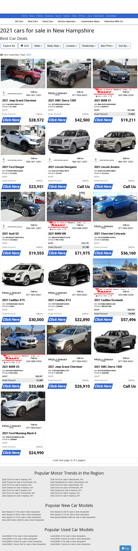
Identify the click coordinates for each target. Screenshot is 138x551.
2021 (25, 45)
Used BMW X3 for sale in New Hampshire (68, 536)
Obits (74, 16)
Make (38, 45)
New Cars (33, 21)
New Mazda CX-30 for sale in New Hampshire (69, 514)
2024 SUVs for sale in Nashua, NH (16, 490)
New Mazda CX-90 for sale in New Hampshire (21, 514)
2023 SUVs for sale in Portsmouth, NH (18, 493)
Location (71, 45)
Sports (58, 16)
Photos (82, 16)
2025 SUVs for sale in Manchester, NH (66, 485)
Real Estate (99, 16)
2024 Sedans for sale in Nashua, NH (65, 490)
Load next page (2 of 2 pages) (69, 460)
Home (24, 16)
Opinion (67, 16)
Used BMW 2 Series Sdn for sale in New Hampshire (24, 544)
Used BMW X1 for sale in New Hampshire (19, 539)
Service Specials (67, 21)
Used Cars (47, 21)
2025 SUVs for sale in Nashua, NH (16, 485)
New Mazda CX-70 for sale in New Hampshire (21, 517)
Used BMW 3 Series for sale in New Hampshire (70, 539)
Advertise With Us (113, 21)
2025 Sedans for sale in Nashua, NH (17, 488)
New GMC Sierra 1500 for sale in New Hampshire (23, 520)
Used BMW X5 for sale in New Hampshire (19, 536)
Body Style (54, 45)
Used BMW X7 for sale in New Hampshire (68, 541)
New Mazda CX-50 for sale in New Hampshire (69, 512)
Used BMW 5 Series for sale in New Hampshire (22, 541)
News (32, 16)
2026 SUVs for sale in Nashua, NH (16, 479)
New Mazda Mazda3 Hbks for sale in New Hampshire (72, 517)
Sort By (123, 45)
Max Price (107, 45)
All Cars (19, 21)
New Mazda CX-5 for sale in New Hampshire (21, 512)
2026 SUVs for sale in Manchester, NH (66, 479)
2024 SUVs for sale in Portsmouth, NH (66, 488)
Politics (39, 16)
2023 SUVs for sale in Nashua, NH (65, 493)
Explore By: (9, 45)
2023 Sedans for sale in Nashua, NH (17, 496)
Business (49, 16)
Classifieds (111, 16)
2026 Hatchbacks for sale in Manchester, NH (69, 482)
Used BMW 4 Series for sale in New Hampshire (70, 544)
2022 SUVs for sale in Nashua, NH (65, 496)
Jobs (89, 16)
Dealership (89, 45)
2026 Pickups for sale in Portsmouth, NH (19, 482)
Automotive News (90, 21)
